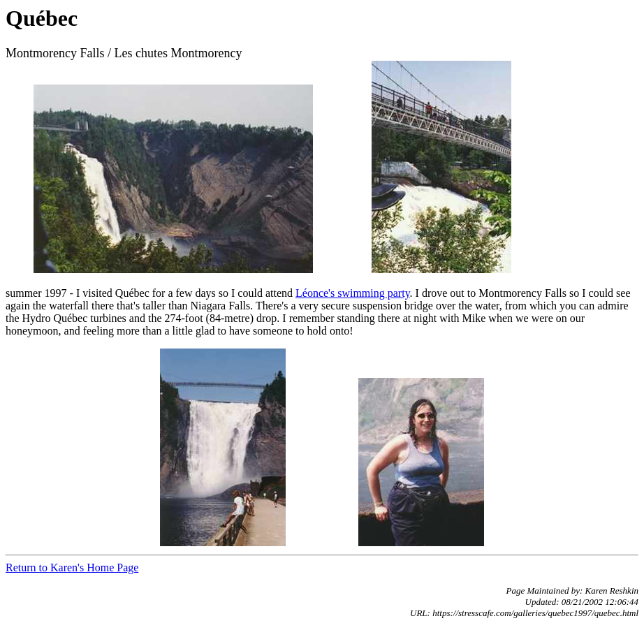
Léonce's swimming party (352, 293)
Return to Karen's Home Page (72, 567)
